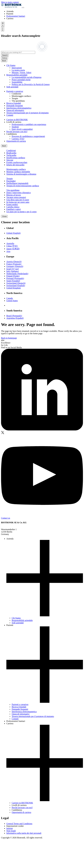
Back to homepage (9, 338)
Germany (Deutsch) (14, 266)
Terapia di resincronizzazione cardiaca (22, 186)
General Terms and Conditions (19, 823)
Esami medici (12, 204)
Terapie (9, 178)
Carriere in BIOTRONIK (17, 119)
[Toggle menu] (23, 7)
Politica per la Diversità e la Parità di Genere (31, 84)
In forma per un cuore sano (17, 202)
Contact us (5, 518)
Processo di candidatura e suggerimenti (28, 136)
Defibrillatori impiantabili (17, 183)
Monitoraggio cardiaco (16, 169)
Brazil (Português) (14, 316)
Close (4, 216)
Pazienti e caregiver (14, 91)
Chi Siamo (10, 65)
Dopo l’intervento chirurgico (18, 192)
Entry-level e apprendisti (22, 129)
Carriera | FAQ (18, 139)
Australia (10, 243)
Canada (9, 298)
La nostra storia (18, 70)
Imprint (9, 828)
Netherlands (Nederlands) (17, 273)
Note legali (11, 831)
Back (4, 61)
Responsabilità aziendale (16, 75)
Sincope (9, 160)
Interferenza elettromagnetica (18, 108)
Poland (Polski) (13, 276)
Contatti (9, 115)
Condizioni (11, 150)
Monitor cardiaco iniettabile (18, 172)
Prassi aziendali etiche (21, 80)
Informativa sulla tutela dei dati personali (23, 833)
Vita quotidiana (12, 190)
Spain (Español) (13, 281)
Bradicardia (11, 153)
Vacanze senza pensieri (16, 197)
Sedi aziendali (12, 87)
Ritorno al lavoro (13, 195)
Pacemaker (11, 181)
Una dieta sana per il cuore (17, 200)
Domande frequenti (14, 105)
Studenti (15, 127)
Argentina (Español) (15, 318)
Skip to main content (10, 2)
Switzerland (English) (15, 285)
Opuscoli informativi (15, 110)
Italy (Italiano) (12, 271)
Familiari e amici (13, 209)
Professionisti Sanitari (15, 16)
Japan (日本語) (13, 249)
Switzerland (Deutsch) (15, 283)
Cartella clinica (12, 207)
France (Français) (13, 264)
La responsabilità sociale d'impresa (26, 77)
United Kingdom (13, 288)
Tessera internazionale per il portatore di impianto (27, 113)
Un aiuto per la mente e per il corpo (21, 212)
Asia (8, 251)
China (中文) (12, 246)
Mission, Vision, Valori (21, 72)
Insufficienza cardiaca (15, 157)
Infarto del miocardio (15, 165)
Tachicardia (11, 155)
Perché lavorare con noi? (16, 131)
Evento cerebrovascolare (16, 162)
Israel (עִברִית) (12, 269)
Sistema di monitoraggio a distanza (21, 174)
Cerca (4, 58)
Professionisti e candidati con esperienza (29, 124)
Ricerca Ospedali (13, 103)
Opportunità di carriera (16, 141)
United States (12, 300)
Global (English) (13, 233)
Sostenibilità (17, 82)
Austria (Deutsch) (13, 261)
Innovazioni (17, 68)
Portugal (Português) (15, 278)
